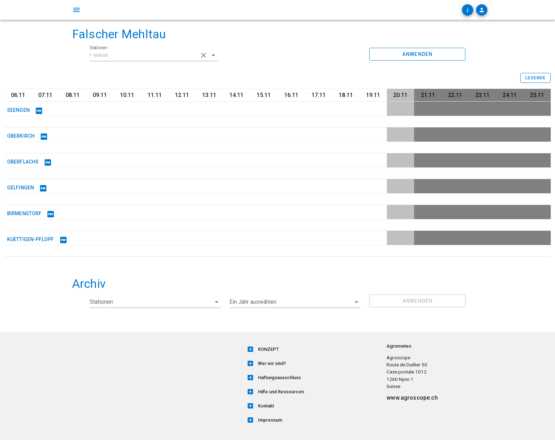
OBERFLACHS (23, 162)
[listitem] (312, 349)
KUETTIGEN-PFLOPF (30, 239)
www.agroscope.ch (412, 397)
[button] (295, 302)
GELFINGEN (20, 187)
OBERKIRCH (21, 136)
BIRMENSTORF (24, 213)
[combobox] (154, 55)
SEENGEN (18, 110)
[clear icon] (203, 55)
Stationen (98, 47)
